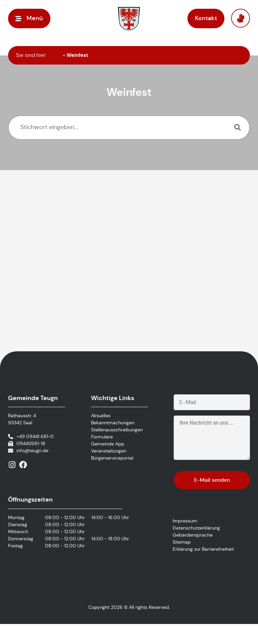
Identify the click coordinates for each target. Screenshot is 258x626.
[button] (29, 18)
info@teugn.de (32, 451)
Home (54, 55)
